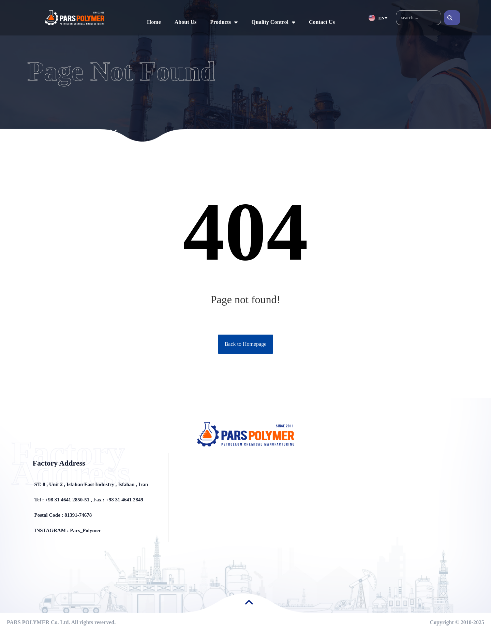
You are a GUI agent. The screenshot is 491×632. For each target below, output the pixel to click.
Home (154, 22)
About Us (185, 22)
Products (224, 22)
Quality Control (273, 22)
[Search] (452, 17)
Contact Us (322, 22)
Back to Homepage (246, 344)
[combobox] (418, 17)
